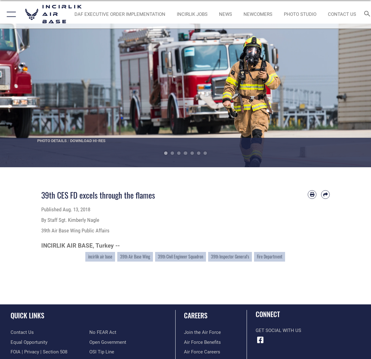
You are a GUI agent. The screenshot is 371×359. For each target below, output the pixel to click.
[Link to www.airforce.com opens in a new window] (202, 332)
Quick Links (27, 315)
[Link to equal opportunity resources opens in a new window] (29, 342)
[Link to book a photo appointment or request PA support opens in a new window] (300, 14)
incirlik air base (100, 256)
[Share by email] (325, 194)
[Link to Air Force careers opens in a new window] (202, 352)
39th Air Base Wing (135, 256)
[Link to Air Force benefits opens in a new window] (202, 342)
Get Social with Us (278, 330)
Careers (196, 315)
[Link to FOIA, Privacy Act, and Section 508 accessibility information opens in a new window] (39, 352)
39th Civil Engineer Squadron (180, 256)
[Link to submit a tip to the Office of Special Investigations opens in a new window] (101, 352)
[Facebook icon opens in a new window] (260, 340)
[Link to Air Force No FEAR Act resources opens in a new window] (102, 332)
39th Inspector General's (230, 256)
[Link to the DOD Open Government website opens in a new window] (107, 342)
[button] (10, 14)
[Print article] (312, 194)
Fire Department (269, 256)
